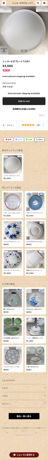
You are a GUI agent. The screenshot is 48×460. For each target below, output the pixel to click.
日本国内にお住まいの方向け (24, 109)
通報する (42, 115)
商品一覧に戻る (24, 416)
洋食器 (5, 396)
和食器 (5, 388)
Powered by (24, 435)
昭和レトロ (6, 404)
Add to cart (24, 101)
